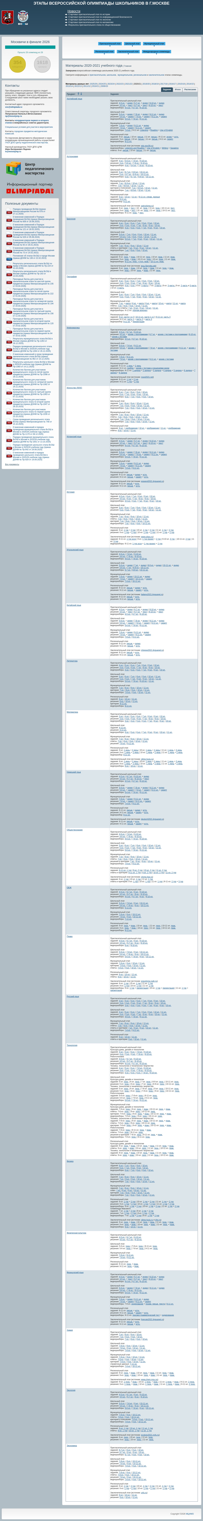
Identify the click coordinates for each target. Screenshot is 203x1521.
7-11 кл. (128, 919)
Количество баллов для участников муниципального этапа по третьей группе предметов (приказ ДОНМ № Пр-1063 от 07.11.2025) (32, 393)
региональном (140, 75)
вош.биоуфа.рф (148, 266)
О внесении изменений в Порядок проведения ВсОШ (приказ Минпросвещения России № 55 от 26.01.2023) (33, 242)
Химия (70, 1330)
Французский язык (75, 1272)
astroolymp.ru (147, 206)
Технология (72, 1045)
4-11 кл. (122, 727)
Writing (165, 148)
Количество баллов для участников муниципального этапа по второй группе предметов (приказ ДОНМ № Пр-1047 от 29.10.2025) (31, 403)
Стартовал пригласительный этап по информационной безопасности (100, 17)
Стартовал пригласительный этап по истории (89, 14)
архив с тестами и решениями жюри (152, 368)
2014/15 (190, 84)
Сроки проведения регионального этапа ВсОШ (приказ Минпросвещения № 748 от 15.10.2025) (32, 421)
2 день (138, 366)
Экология (71, 1390)
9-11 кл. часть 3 (163, 317)
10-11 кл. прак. (157, 261)
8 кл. (144, 223)
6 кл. (133, 223)
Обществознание (75, 830)
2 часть (184, 285)
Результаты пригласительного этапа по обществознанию (94, 25)
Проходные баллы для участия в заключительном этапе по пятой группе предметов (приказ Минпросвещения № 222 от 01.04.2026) (33, 292)
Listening (144, 130)
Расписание (190, 89)
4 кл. (121, 161)
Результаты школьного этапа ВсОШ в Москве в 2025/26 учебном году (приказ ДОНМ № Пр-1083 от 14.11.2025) (33, 364)
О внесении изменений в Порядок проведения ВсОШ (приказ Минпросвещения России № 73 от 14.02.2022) (33, 250)
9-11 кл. (153, 114)
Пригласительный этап (110, 44)
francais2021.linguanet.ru (152, 1319)
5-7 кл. (128, 570)
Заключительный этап (128, 51)
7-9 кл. (122, 576)
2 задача (147, 370)
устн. (176, 137)
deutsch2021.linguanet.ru (152, 819)
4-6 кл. (122, 554)
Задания (167, 89)
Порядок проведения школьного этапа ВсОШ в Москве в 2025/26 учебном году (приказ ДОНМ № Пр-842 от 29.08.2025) (33, 447)
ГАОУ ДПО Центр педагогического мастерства (26, 142)
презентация (138, 321)
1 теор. (127, 1382)
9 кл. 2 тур (137, 870)
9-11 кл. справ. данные (149, 197)
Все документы (12, 464)
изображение (131, 428)
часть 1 (130, 319)
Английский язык (74, 99)
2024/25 (102, 84)
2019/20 (146, 84)
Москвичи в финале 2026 (30, 42)
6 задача (188, 370)
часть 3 (148, 319)
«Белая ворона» (139, 310)
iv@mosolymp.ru (13, 151)
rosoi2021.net (147, 377)
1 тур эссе (131, 539)
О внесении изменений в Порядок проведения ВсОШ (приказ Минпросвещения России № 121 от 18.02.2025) (33, 227)
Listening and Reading (134, 148)
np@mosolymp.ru (13, 116)
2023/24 (111, 84)
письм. (127, 137)
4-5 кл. (122, 103)
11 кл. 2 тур (161, 870)
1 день (130, 366)
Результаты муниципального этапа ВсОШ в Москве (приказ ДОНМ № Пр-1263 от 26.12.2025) (33, 341)
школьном (111, 75)
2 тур (136, 379)
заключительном (156, 75)
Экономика (72, 1446)
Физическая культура (76, 1233)
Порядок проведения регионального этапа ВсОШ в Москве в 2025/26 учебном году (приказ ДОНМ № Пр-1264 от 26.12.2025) (32, 348)
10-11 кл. (144, 172)
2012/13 (77, 86)
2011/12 (86, 86)
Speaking (174, 148)
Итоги (178, 89)
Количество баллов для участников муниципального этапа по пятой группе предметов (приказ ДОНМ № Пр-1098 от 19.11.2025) (31, 373)
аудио (130, 103)
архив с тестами (119, 337)
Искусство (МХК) (74, 388)
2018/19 (155, 84)
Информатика (73, 328)
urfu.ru (144, 1493)
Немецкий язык (74, 772)
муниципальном (125, 75)
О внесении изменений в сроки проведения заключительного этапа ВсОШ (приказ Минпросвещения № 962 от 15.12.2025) (33, 356)
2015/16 (181, 84)
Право (70, 936)
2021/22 (128, 84)
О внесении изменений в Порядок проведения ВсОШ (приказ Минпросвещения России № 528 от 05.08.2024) (33, 234)
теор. (126, 208)
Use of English (166, 130)
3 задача (157, 370)
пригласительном (98, 75)
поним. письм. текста (155, 1304)
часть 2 (139, 319)
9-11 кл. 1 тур (125, 870)
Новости (73, 11)
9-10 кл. (143, 161)
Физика (70, 1161)
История (71, 492)
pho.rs (158, 1220)
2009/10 (104, 86)
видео (130, 1288)
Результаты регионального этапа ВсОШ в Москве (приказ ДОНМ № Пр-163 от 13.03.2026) (32, 273)
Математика (72, 712)
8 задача (123, 373)
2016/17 (172, 84)
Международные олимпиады (156, 51)
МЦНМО (190, 1514)
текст (130, 105)
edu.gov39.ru (147, 146)
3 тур (172, 539)
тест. (133, 208)
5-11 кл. (128, 908)
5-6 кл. (122, 114)
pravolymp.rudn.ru (149, 981)
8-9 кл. (136, 172)
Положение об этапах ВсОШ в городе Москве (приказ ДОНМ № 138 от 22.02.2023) (34, 257)
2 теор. (191, 1382)
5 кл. (121, 172)
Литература (72, 661)
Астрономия (72, 156)
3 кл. (121, 716)
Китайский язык (74, 605)
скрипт (131, 116)
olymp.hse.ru (146, 877)
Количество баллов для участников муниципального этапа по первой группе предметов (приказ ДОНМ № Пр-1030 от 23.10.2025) (31, 413)
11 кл (146, 246)
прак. (133, 257)
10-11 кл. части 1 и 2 (145, 317)
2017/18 (163, 84)
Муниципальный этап (154, 44)
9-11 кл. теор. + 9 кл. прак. (137, 261)
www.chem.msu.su (149, 1379)
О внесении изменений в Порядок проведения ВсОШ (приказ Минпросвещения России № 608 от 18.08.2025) (33, 219)
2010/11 (95, 86)
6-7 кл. (137, 103)
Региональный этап (104, 51)
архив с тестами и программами (172, 334)
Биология (71, 219)
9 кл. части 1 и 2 (126, 317)
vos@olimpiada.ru (13, 107)
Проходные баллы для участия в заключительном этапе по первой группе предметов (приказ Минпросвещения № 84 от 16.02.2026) (32, 332)
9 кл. (121, 197)
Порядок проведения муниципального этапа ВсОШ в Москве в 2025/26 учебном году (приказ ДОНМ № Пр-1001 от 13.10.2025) (33, 439)
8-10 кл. (153, 103)
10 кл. (135, 183)
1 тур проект (148, 539)
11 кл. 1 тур (147, 1428)
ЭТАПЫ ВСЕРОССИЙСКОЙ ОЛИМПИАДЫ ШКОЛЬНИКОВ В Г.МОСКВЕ (102, 3)
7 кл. (121, 183)
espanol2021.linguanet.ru (152, 481)
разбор (130, 368)
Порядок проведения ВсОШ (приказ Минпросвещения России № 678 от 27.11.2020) (29, 211)
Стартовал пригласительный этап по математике (90, 22)
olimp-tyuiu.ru (147, 759)
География (72, 276)
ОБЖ (69, 887)
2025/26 (93, 84)
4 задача (167, 370)
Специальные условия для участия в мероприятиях (29, 127)
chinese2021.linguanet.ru (152, 650)
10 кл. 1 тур (135, 1428)
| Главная (126, 66)
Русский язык (73, 996)
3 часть (144, 285)
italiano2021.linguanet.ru (152, 594)
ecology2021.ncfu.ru (150, 1435)
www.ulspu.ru (147, 537)
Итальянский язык (75, 550)
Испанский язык (74, 436)
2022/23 (119, 84)
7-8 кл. (137, 114)
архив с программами (138, 334)
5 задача (178, 370)
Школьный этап (132, 44)
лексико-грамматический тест (146, 1315)
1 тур (129, 379)
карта (128, 303)
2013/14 (69, 86)
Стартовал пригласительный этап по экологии (89, 20)
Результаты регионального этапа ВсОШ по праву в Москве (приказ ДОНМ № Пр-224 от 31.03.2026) (33, 265)
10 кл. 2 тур (149, 870)
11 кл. (142, 183)
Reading (154, 130)
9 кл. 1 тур (123, 1428)
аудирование (137, 1304)
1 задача (136, 370)
